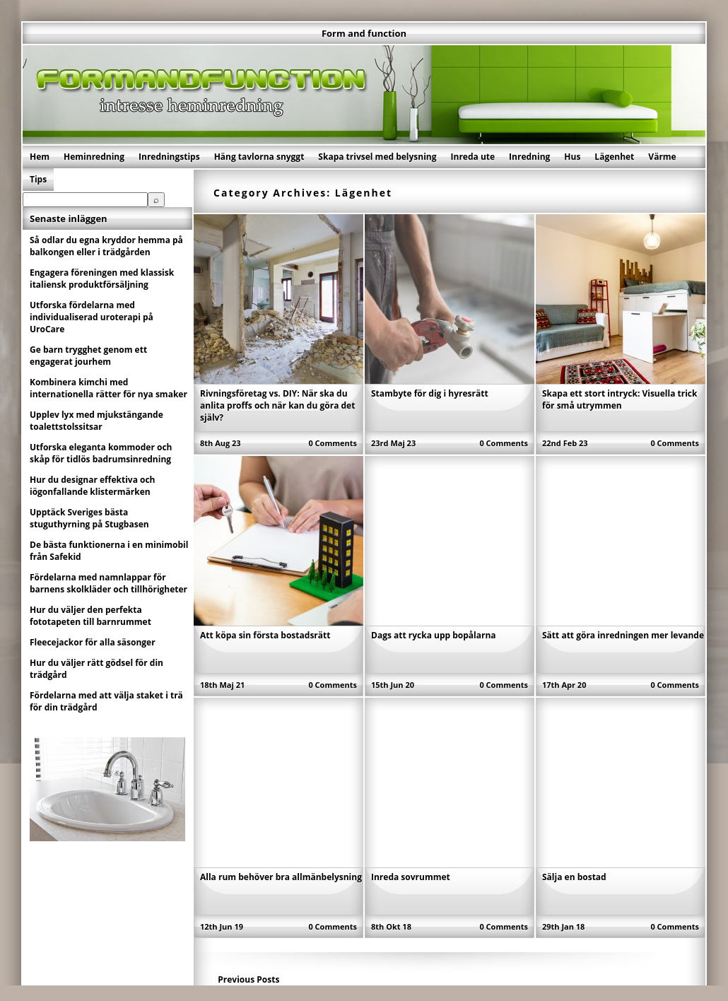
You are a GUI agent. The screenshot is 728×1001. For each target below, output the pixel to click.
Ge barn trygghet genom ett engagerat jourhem (88, 356)
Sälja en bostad (574, 877)
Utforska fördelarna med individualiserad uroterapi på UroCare (91, 317)
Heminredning (94, 157)
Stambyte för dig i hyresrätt (429, 393)
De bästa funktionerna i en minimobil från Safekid (109, 551)
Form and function (364, 33)
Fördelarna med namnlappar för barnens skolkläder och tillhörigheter (108, 583)
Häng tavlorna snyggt (259, 157)
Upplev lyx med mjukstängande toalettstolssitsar (96, 421)
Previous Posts (248, 979)
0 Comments (332, 443)
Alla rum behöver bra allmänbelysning (281, 877)
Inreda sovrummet (410, 877)
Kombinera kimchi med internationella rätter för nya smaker (108, 388)
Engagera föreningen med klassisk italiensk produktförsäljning (102, 279)
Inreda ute (473, 157)
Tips (38, 179)
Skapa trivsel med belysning (377, 157)
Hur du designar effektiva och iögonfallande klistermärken (92, 486)
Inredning (529, 157)
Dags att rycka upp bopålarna (433, 635)
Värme (662, 157)
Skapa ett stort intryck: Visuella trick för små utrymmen (619, 399)
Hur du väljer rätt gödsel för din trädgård (96, 669)
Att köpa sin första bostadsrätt (265, 635)
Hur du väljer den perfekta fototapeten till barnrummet (90, 616)
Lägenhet (614, 157)
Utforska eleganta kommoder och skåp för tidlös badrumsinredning (101, 453)
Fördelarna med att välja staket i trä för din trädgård (106, 701)
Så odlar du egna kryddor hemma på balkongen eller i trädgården (106, 246)
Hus (572, 157)
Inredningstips (169, 157)
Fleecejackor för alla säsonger (92, 642)
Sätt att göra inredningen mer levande (623, 635)
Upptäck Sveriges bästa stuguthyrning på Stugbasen (89, 518)
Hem (39, 157)
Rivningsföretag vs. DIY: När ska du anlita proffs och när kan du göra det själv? (277, 405)
